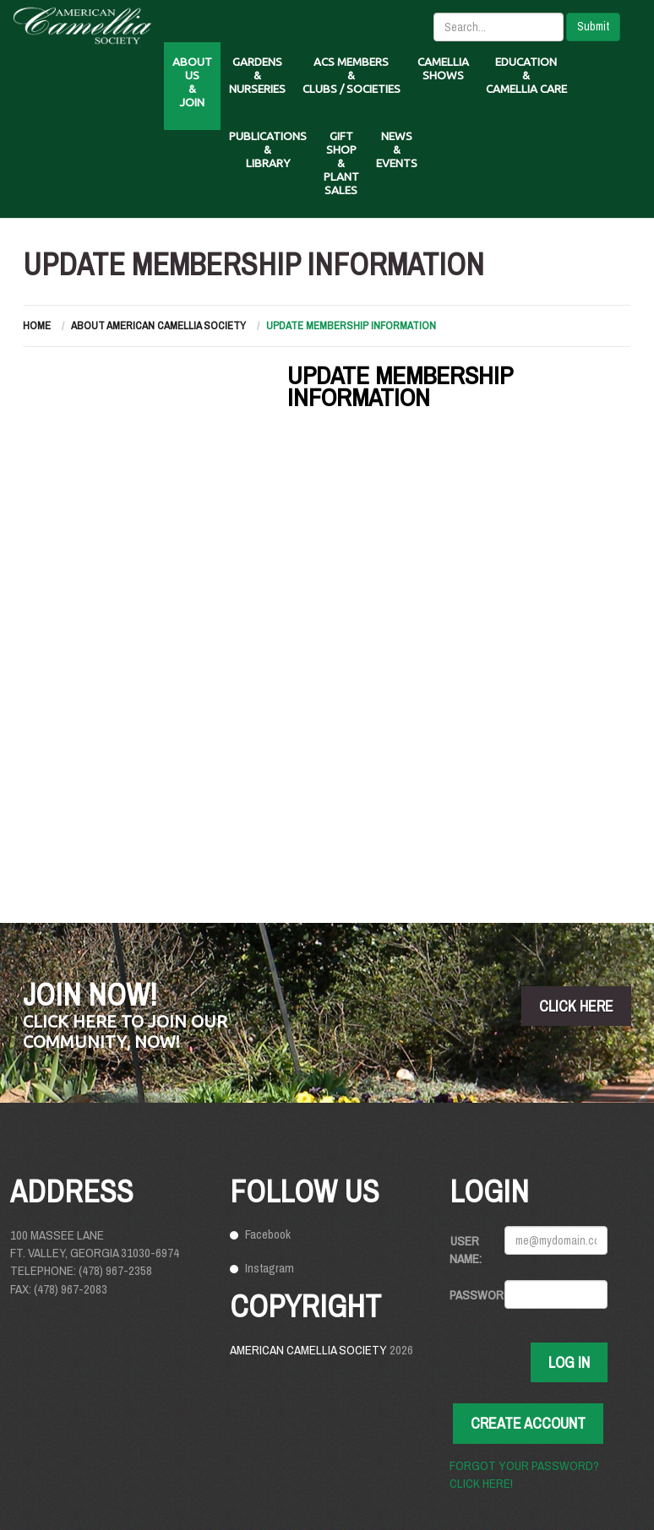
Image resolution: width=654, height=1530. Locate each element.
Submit (593, 26)
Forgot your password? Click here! (524, 1474)
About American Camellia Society (158, 325)
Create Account (528, 1423)
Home (37, 325)
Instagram (269, 1268)
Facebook (268, 1234)
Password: (471, 1295)
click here (576, 1006)
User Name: (466, 1249)
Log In (569, 1362)
